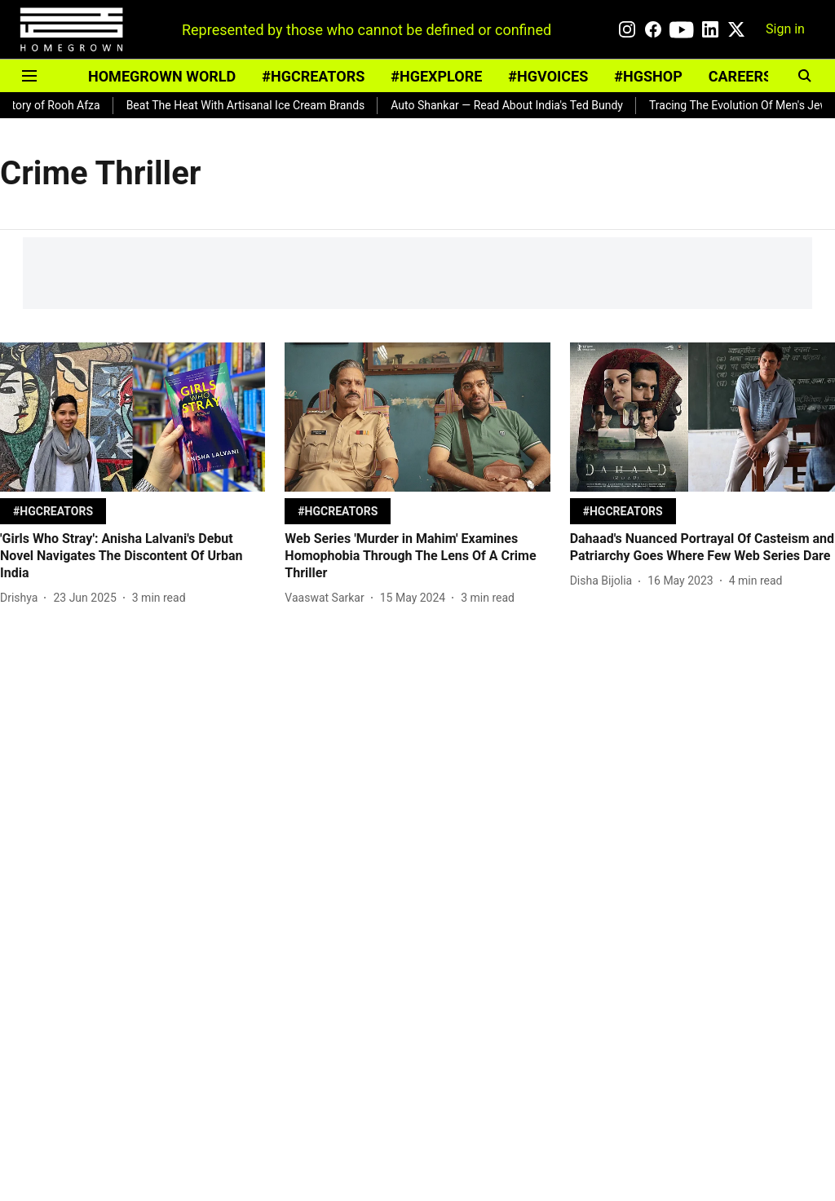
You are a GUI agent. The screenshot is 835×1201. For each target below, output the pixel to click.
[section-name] (53, 511)
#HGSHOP (648, 76)
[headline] (132, 556)
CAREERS (740, 76)
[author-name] (22, 598)
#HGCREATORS (313, 76)
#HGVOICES (548, 76)
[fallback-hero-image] (132, 417)
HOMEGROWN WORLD (162, 76)
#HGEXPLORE (436, 76)
